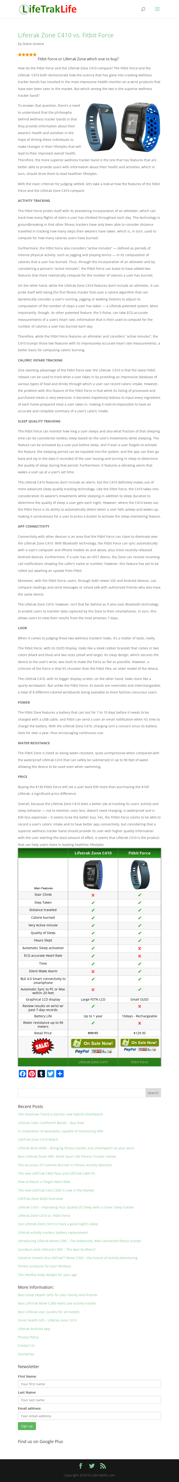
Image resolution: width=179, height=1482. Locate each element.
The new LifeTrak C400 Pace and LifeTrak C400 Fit (56, 1173)
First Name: (27, 1376)
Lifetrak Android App (34, 1329)
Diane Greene (33, 44)
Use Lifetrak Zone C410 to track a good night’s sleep (58, 1224)
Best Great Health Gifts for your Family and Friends (57, 1295)
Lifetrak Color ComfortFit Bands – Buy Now (51, 1123)
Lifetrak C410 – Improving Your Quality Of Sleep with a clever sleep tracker (76, 1207)
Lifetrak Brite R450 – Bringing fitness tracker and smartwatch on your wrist (76, 1148)
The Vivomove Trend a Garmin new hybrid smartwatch (60, 1114)
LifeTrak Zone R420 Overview (40, 1198)
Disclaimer (26, 1354)
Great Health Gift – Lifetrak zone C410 (47, 1320)
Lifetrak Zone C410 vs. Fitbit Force (66, 35)
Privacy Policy (28, 1337)
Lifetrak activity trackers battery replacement (53, 1232)
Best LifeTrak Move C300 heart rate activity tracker (57, 1303)
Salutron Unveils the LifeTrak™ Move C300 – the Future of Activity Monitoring (78, 1258)
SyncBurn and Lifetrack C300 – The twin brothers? (57, 1249)
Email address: (29, 1408)
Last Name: (27, 1392)
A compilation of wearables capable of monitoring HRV (60, 1131)
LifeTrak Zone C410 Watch (38, 1139)
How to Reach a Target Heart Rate (44, 1181)
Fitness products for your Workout (44, 1266)
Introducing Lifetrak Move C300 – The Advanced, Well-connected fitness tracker (79, 1241)
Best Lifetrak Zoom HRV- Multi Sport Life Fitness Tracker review (67, 1156)
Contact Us (26, 1345)
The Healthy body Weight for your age (47, 1275)
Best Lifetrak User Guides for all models (49, 1312)
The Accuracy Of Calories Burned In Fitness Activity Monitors (65, 1165)
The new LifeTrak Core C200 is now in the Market (56, 1190)
